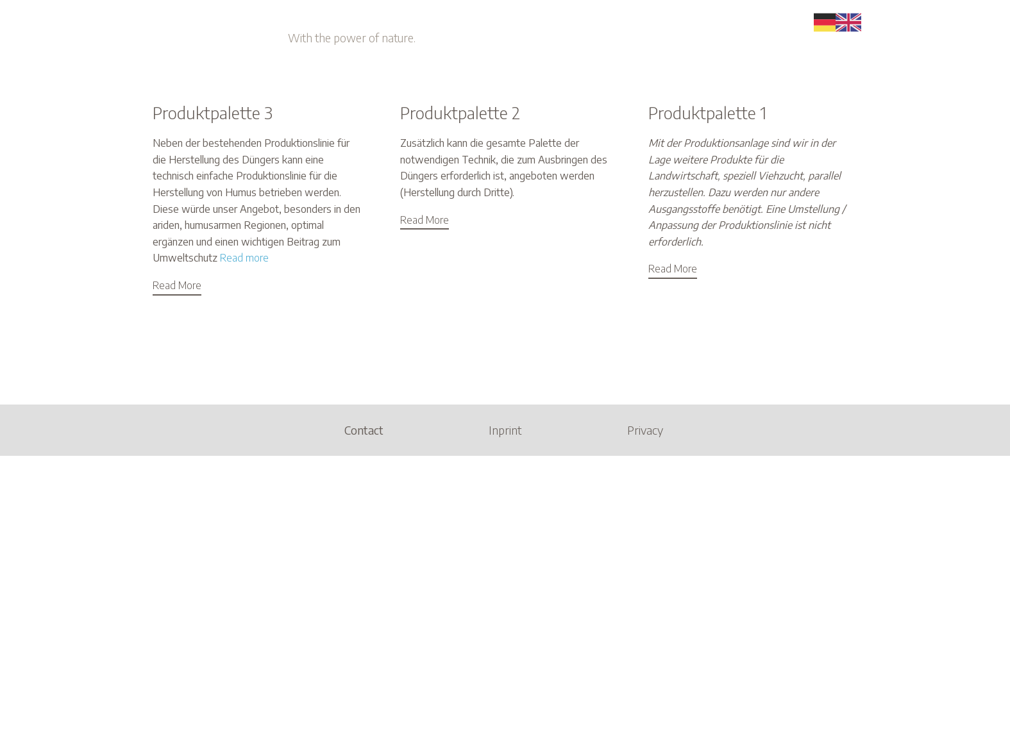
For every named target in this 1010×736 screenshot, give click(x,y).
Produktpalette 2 (460, 112)
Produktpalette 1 (707, 112)
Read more (244, 257)
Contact (363, 429)
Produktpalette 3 (213, 112)
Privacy (645, 429)
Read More (177, 285)
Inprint (505, 429)
